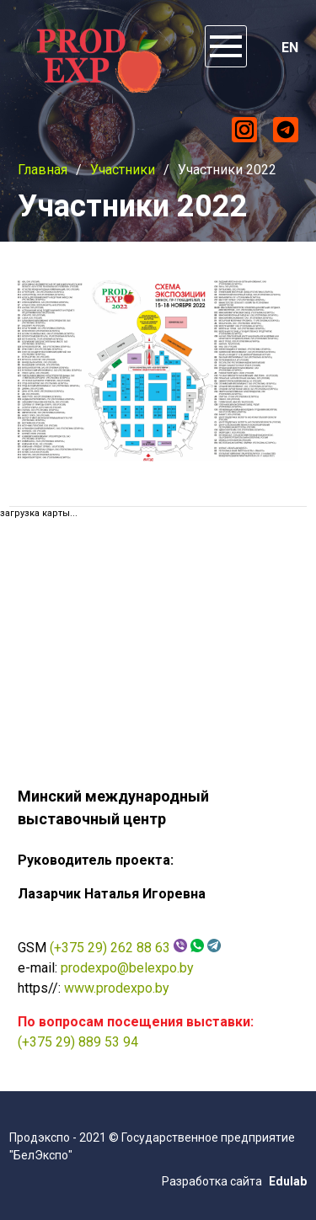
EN (289, 48)
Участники (122, 170)
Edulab (288, 1181)
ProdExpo (96, 54)
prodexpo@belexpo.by (127, 968)
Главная (42, 170)
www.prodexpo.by (116, 988)
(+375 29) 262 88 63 (110, 948)
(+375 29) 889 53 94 (78, 1042)
